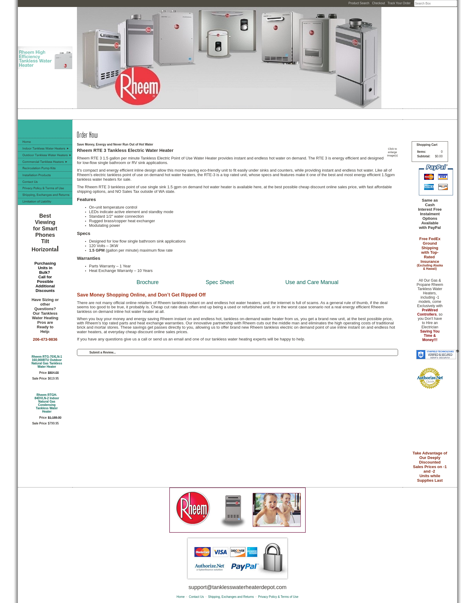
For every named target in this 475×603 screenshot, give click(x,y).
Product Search (358, 3)
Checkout (378, 3)
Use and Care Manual (311, 282)
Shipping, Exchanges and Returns (231, 596)
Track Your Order (398, 3)
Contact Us (196, 596)
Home (181, 596)
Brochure (148, 282)
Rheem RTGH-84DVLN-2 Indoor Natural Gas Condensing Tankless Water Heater (47, 403)
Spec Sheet (220, 282)
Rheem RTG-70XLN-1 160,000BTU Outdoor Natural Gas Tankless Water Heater (47, 361)
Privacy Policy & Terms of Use (278, 596)
